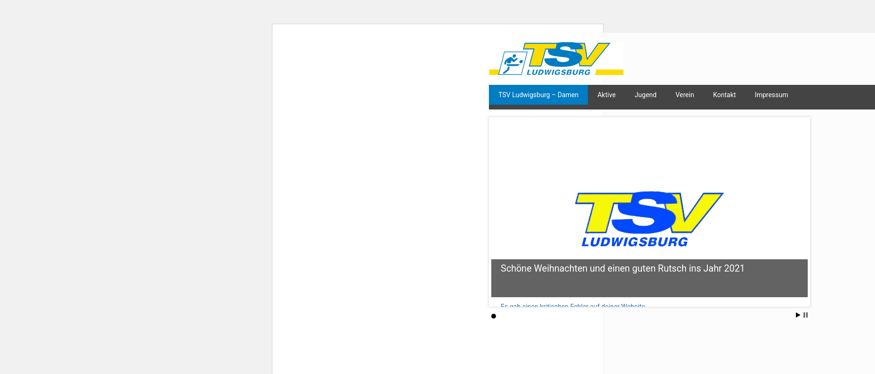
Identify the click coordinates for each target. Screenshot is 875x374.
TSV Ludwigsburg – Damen (538, 95)
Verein (685, 95)
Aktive (606, 95)
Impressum (771, 95)
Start (798, 315)
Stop (805, 315)
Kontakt (724, 95)
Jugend (646, 95)
